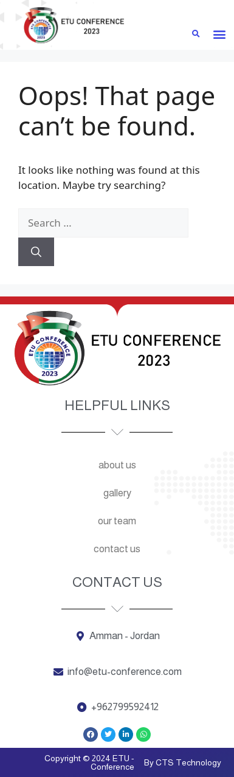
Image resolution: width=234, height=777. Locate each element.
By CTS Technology (182, 762)
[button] (220, 34)
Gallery (117, 493)
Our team (117, 521)
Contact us (117, 549)
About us (117, 465)
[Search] (36, 252)
